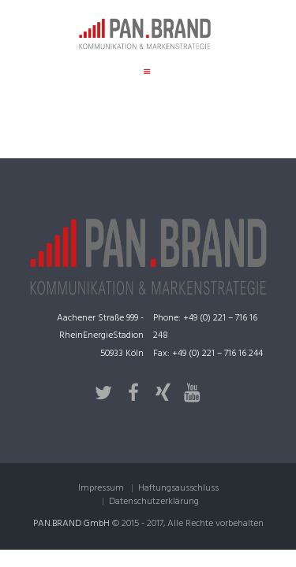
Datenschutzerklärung (154, 502)
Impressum (101, 488)
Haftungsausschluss (178, 488)
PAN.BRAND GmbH (71, 524)
